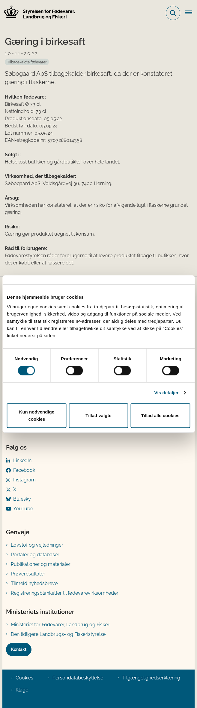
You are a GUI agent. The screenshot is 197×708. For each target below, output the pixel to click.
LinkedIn (22, 460)
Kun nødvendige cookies (37, 415)
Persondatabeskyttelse (77, 678)
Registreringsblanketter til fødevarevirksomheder (64, 593)
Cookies (24, 678)
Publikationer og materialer (40, 564)
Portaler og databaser (35, 554)
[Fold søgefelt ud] (173, 13)
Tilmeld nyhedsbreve (34, 583)
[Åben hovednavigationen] (191, 12)
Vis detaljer (166, 392)
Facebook (24, 470)
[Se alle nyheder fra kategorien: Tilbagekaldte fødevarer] (27, 62)
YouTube (23, 508)
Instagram (24, 480)
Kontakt (18, 649)
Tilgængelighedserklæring (151, 678)
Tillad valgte (98, 415)
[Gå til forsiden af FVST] (38, 13)
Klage (22, 690)
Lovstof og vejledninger (37, 545)
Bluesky (22, 499)
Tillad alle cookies (160, 415)
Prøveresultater (28, 574)
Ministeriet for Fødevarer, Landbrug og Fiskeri (60, 624)
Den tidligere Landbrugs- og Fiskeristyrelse (58, 634)
